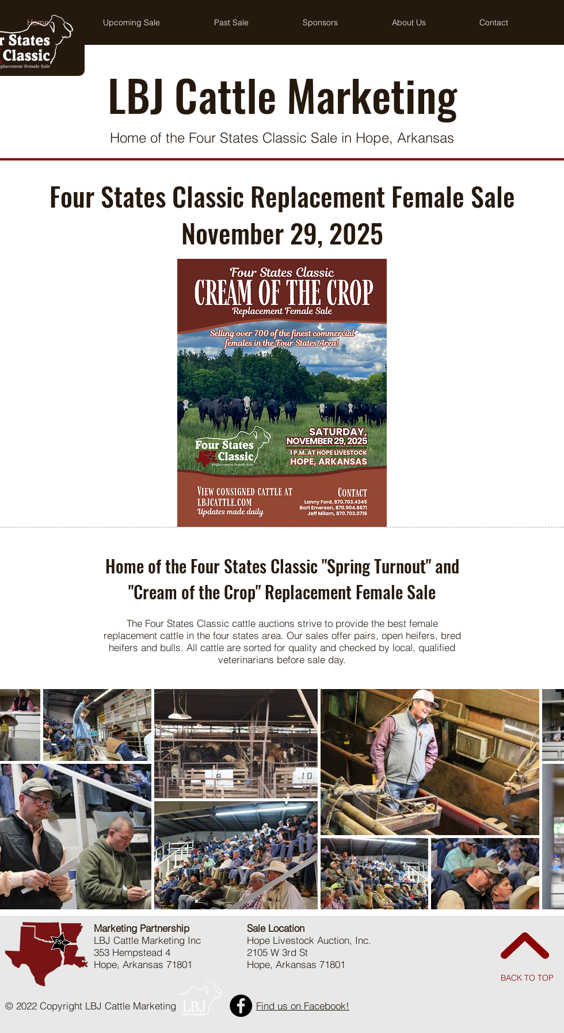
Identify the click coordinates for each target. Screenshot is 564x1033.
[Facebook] (241, 1005)
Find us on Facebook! (302, 1006)
